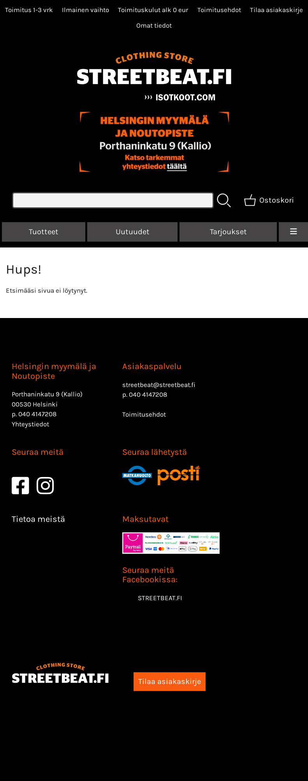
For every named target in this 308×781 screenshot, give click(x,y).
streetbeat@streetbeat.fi (158, 385)
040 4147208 (37, 414)
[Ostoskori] (269, 200)
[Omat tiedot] (154, 25)
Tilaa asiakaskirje (276, 10)
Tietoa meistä (38, 519)
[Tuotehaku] (113, 200)
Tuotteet (43, 231)
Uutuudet (133, 231)
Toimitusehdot (219, 10)
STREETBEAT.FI (160, 598)
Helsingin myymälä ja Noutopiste (54, 371)
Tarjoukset (228, 231)
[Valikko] (293, 232)
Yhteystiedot (30, 424)
